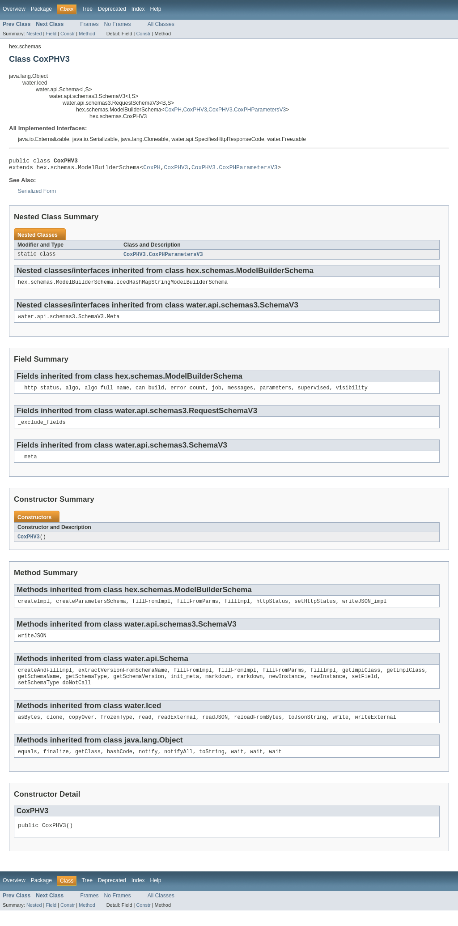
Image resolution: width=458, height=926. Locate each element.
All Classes (161, 24)
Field (51, 33)
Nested (34, 33)
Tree (87, 9)
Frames (89, 24)
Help (155, 9)
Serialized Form (37, 194)
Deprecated (112, 9)
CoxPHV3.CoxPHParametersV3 (247, 110)
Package (41, 9)
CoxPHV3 (195, 110)
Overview (14, 9)
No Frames (117, 24)
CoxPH (173, 110)
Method (87, 33)
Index (138, 9)
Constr (67, 33)
